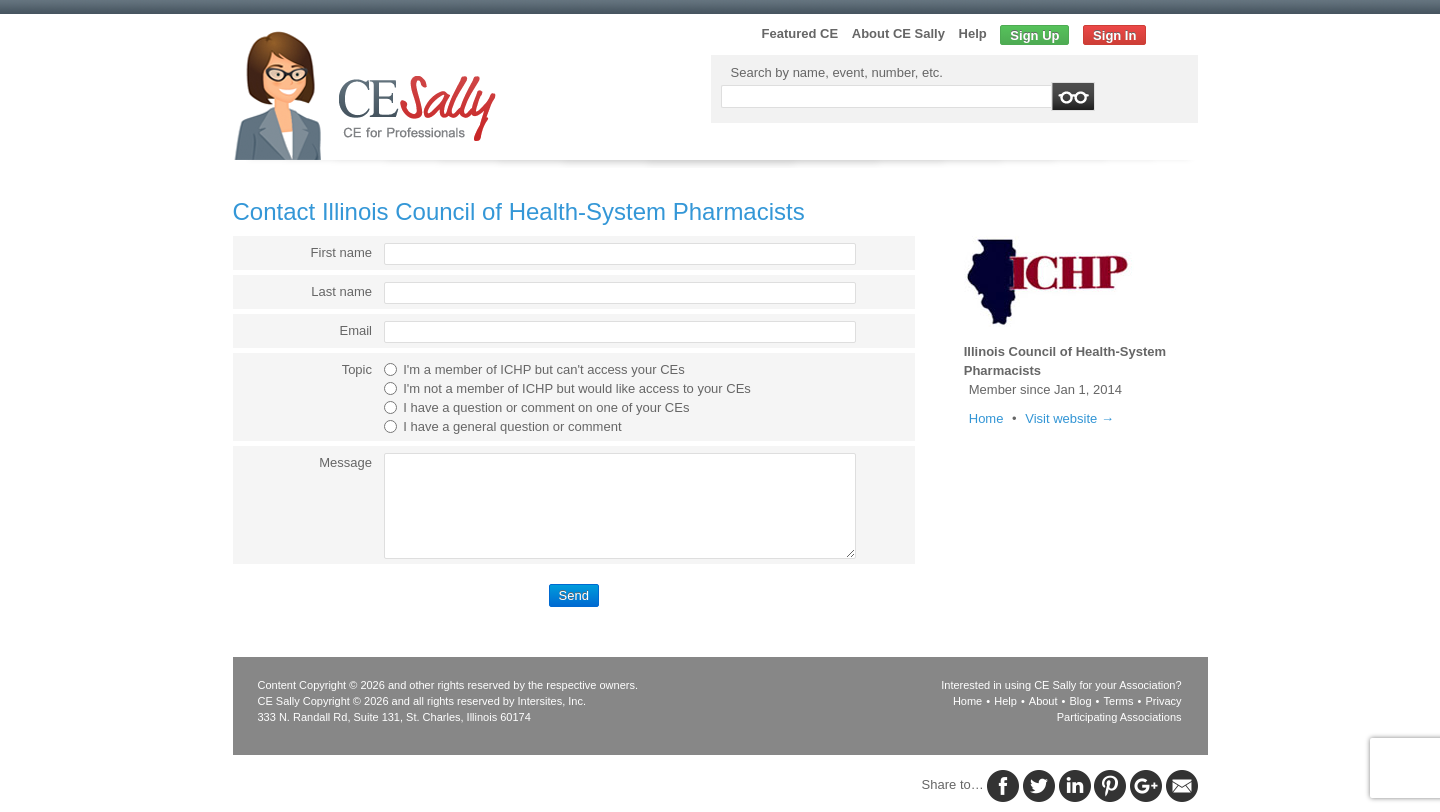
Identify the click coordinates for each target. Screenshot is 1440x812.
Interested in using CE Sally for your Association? (1061, 685)
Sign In (1114, 35)
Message (345, 462)
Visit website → (1069, 418)
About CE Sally (898, 33)
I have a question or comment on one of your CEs (546, 407)
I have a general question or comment (512, 426)
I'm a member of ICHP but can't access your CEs (543, 369)
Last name (341, 291)
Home (986, 418)
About (1043, 701)
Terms (1119, 701)
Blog (1081, 701)
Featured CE (800, 33)
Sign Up (1034, 35)
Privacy (1163, 701)
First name (341, 252)
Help (973, 33)
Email (355, 330)
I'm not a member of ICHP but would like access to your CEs (577, 388)
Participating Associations (1119, 717)
